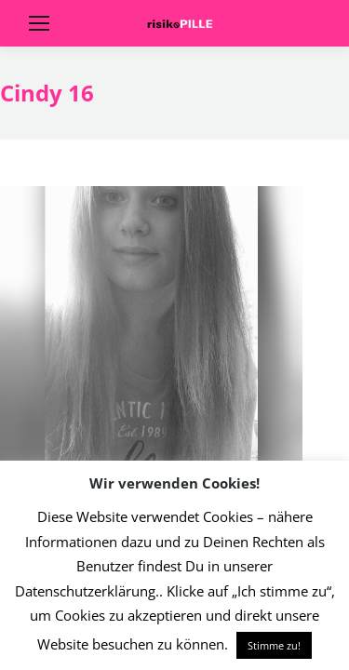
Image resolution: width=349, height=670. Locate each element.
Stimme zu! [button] (274, 645)
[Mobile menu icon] (39, 23)
